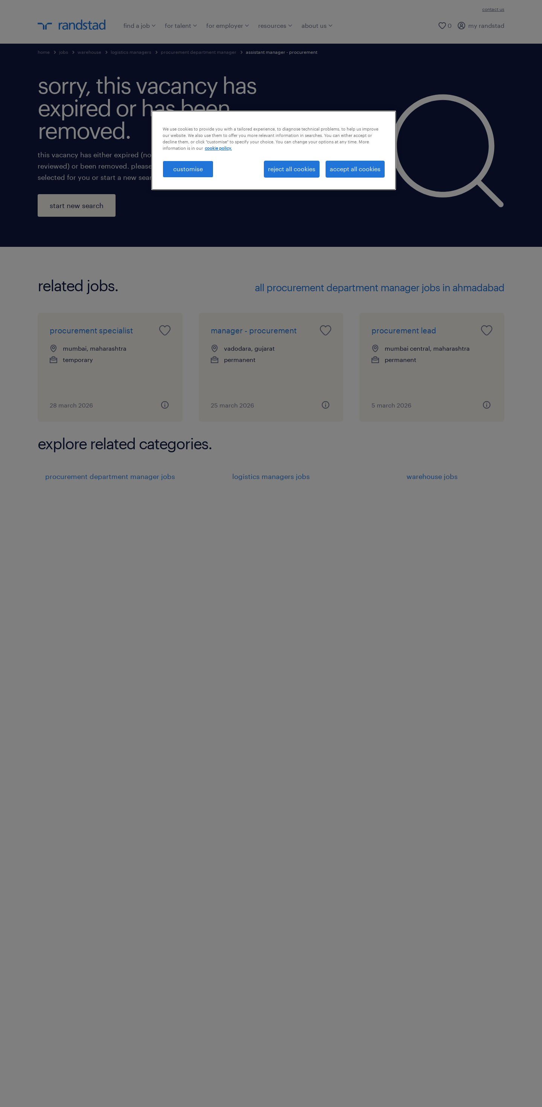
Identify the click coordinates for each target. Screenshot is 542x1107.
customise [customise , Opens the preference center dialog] (188, 168)
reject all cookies (291, 168)
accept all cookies (355, 168)
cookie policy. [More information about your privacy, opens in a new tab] (218, 148)
